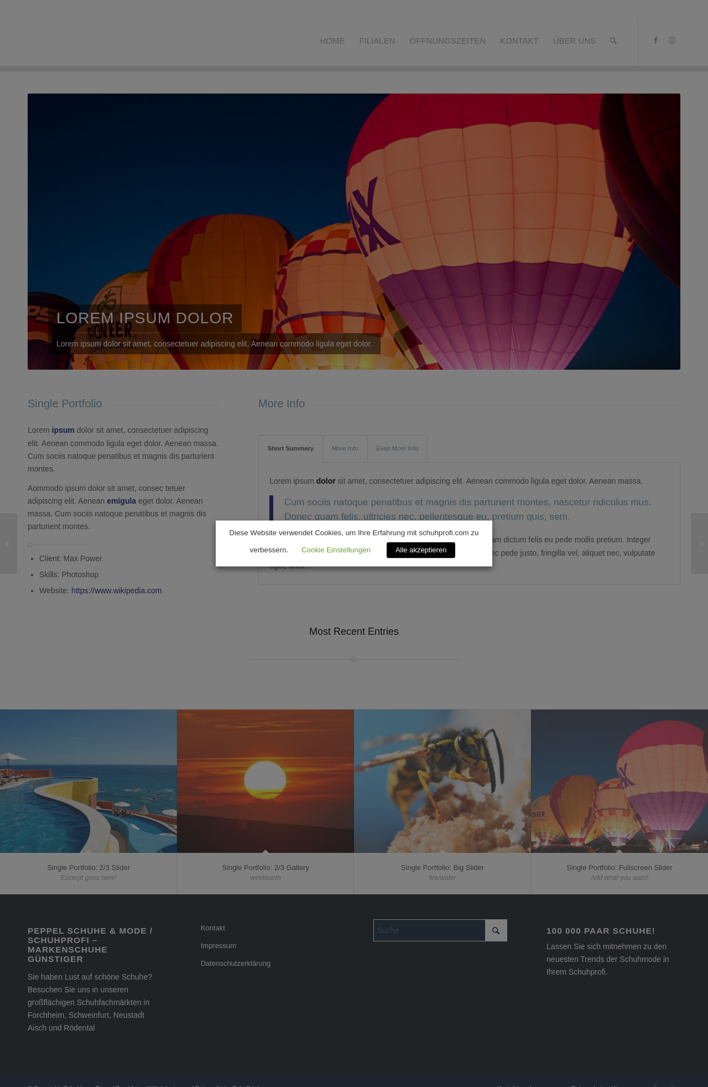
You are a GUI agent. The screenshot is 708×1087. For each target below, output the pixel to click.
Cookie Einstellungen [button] (336, 550)
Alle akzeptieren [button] (421, 550)
